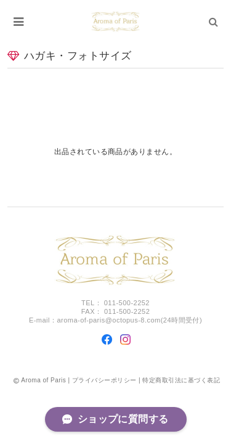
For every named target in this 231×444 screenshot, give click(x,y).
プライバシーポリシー (104, 380)
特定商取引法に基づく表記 (181, 380)
